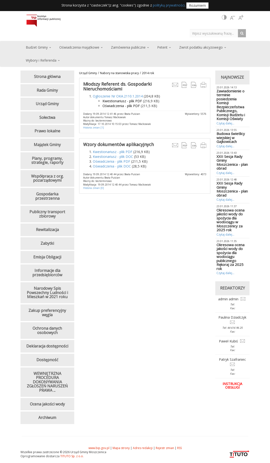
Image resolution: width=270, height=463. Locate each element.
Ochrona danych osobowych (47, 330)
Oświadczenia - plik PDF (121, 105)
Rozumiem (197, 5)
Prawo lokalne (47, 131)
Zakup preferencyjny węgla (47, 312)
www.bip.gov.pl (98, 448)
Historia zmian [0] (93, 188)
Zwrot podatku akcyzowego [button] (202, 47)
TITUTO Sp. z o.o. (72, 456)
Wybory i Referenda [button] (43, 60)
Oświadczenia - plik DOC (112, 166)
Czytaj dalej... (225, 123)
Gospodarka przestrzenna (47, 196)
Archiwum (47, 417)
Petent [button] (164, 47)
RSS (179, 448)
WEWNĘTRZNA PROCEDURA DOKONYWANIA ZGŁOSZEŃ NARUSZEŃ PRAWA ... (47, 382)
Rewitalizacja (47, 229)
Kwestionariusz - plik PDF (122, 101)
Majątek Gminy (47, 144)
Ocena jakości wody (47, 404)
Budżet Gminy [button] (38, 47)
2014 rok (148, 73)
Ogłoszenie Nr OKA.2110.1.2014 (118, 96)
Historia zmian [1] (93, 127)
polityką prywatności (169, 5)
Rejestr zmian (165, 448)
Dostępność (47, 359)
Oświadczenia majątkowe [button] (81, 47)
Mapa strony (121, 448)
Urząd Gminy (88, 73)
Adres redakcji (143, 448)
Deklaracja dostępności (47, 346)
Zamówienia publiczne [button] (130, 47)
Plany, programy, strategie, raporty (47, 160)
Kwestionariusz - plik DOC (113, 156)
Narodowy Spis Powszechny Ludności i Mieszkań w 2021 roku (47, 292)
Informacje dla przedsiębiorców (47, 272)
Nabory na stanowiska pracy (119, 73)
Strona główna (47, 76)
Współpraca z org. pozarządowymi (47, 178)
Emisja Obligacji (47, 257)
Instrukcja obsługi (232, 385)
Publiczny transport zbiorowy (47, 214)
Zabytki (47, 243)
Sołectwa (47, 117)
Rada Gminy (47, 90)
